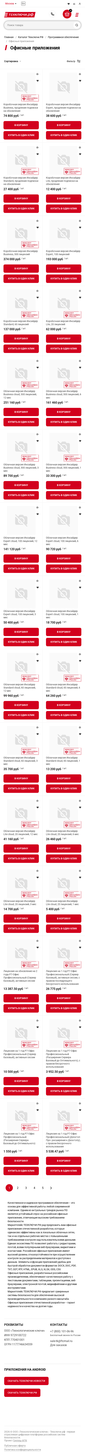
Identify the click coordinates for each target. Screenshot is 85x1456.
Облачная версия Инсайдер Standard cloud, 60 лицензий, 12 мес (19, 687)
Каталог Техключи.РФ (30, 37)
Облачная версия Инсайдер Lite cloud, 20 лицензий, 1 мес (62, 903)
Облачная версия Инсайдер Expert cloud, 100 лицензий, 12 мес (20, 540)
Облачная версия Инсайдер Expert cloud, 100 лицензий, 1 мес (62, 614)
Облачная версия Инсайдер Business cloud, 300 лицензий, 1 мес (63, 467)
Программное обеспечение (63, 37)
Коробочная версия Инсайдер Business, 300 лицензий (20, 253)
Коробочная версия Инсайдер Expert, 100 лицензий (63, 253)
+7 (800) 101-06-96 (52, 14)
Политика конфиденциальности (22, 1449)
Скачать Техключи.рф (22, 1392)
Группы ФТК (20, 1440)
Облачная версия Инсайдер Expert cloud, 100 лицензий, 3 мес (19, 614)
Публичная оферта (15, 1445)
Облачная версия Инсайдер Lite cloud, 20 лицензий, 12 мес (20, 833)
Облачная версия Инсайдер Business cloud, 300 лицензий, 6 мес (63, 394)
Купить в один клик (21, 135)
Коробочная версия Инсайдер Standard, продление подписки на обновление (20, 180)
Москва (9, 3)
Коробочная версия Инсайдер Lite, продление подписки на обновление (63, 180)
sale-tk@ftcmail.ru (61, 1341)
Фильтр (71, 61)
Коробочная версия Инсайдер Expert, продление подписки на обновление (63, 107)
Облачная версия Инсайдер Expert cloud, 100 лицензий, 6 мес (62, 540)
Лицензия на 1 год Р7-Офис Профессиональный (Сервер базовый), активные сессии (19, 1054)
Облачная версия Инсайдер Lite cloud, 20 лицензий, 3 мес (19, 903)
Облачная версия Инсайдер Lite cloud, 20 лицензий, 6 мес (62, 833)
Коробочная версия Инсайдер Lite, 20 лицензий (63, 323)
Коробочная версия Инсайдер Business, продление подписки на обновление (20, 107)
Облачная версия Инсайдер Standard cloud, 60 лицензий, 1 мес (63, 760)
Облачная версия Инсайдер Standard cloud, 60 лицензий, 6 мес (63, 687)
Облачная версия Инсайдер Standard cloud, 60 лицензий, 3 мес (20, 760)
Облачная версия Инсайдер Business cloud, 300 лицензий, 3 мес (21, 467)
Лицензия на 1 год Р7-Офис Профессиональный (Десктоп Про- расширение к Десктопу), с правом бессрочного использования (63, 1140)
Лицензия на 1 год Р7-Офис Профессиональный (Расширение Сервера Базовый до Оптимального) (19, 1138)
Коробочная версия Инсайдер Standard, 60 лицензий (20, 323)
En (23, 3)
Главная (9, 37)
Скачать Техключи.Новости (26, 1380)
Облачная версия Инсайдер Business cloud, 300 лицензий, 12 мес (20, 394)
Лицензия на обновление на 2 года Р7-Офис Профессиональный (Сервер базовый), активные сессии (20, 976)
